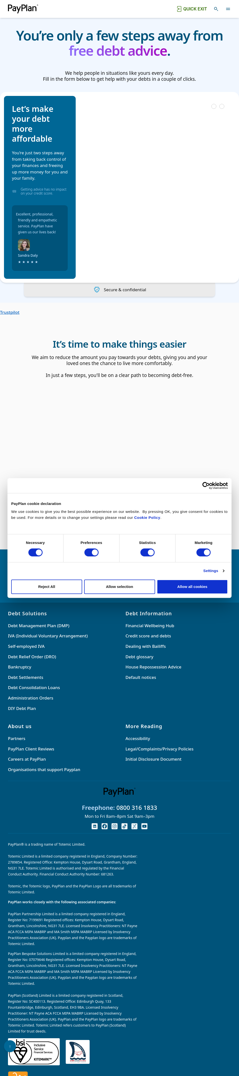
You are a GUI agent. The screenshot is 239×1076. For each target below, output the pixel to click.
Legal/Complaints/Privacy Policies (159, 749)
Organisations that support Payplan (44, 769)
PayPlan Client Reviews (31, 749)
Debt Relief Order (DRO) (32, 657)
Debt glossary (139, 657)
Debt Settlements (25, 677)
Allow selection (119, 586)
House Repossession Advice (153, 667)
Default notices (140, 677)
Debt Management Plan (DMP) (38, 625)
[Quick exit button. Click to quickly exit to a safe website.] (191, 9)
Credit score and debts (148, 636)
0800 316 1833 (136, 807)
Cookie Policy (147, 517)
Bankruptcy (19, 667)
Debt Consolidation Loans (34, 687)
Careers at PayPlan (27, 759)
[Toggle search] (216, 9)
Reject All (46, 586)
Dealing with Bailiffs (145, 646)
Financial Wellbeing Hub (149, 625)
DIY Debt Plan (22, 708)
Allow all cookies (192, 586)
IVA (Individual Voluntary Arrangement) (48, 636)
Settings (210, 571)
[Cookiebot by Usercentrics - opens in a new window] (206, 485)
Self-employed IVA (26, 646)
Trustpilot (9, 312)
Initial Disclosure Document (153, 759)
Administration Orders (30, 698)
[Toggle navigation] (228, 9)
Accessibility (137, 738)
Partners (16, 738)
